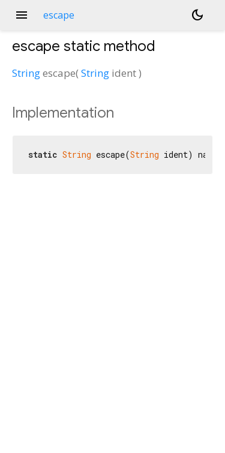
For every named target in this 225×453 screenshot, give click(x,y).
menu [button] (21, 15)
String (26, 73)
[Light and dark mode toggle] (197, 15)
